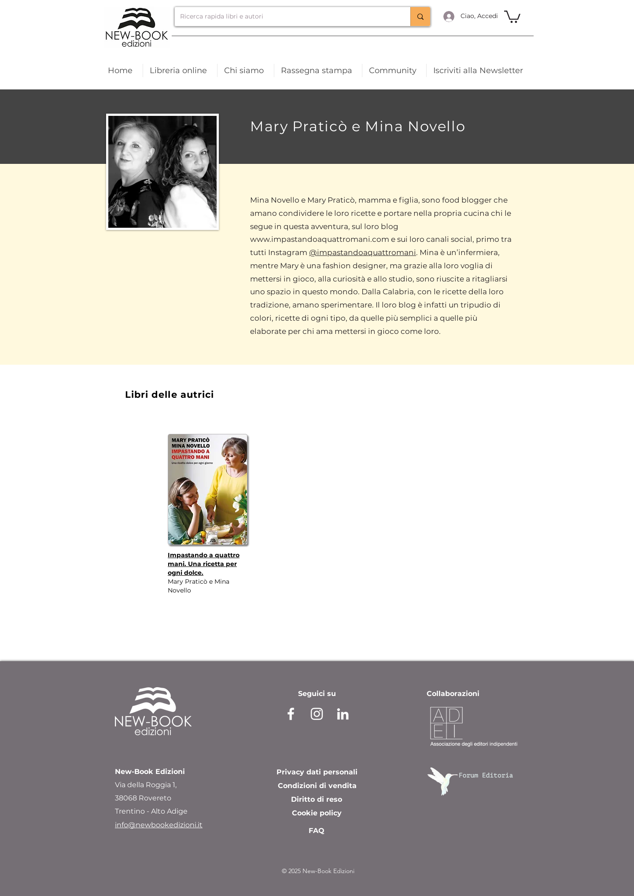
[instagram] (317, 714)
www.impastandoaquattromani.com (319, 239)
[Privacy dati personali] (317, 772)
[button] (479, 70)
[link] (512, 16)
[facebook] (291, 714)
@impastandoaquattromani (362, 252)
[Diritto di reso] (316, 799)
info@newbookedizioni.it (159, 825)
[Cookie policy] (316, 813)
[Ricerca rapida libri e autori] (286, 16)
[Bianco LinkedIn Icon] (343, 714)
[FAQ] (316, 831)
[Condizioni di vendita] (317, 786)
